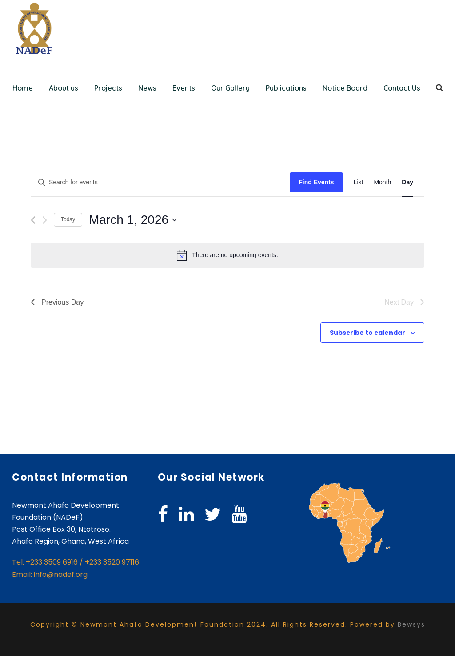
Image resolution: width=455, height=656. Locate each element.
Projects (108, 87)
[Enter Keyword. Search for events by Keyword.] (160, 182)
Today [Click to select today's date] (68, 219)
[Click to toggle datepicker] (133, 220)
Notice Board (345, 87)
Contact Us (401, 87)
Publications (286, 87)
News (147, 87)
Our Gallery (230, 87)
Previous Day (57, 302)
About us (63, 87)
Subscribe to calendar (367, 332)
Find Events (316, 182)
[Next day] (44, 220)
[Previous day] (33, 220)
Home (22, 87)
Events (183, 87)
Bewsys (411, 624)
